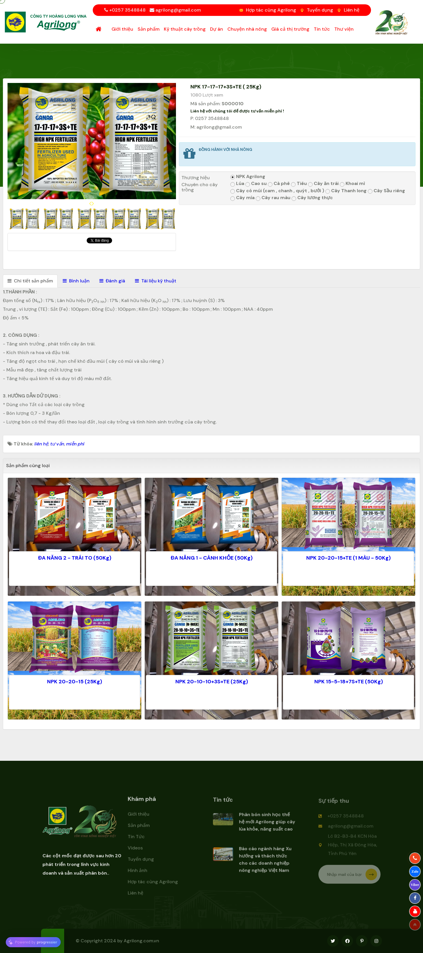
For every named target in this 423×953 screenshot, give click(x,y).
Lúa (237, 183)
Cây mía (242, 198)
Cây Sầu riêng (386, 191)
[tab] (30, 281)
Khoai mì (352, 183)
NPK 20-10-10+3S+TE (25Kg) (211, 681)
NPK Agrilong (247, 177)
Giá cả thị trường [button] (290, 29)
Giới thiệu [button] (122, 29)
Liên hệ (351, 10)
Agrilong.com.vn (141, 941)
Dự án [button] (216, 29)
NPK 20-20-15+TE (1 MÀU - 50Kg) (348, 557)
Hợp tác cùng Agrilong (271, 10)
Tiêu (299, 183)
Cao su (256, 183)
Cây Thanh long (346, 191)
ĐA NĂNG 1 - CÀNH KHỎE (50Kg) (212, 557)
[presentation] (90, 203)
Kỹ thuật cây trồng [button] (185, 29)
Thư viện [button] (344, 29)
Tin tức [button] (322, 29)
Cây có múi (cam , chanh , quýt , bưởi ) (277, 191)
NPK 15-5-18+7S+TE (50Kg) (348, 681)
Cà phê (279, 183)
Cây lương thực (312, 198)
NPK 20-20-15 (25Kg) (74, 681)
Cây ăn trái (323, 183)
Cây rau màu (273, 198)
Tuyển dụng (320, 10)
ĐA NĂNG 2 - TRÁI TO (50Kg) (74, 557)
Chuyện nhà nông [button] (247, 29)
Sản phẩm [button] (148, 29)
